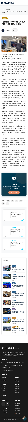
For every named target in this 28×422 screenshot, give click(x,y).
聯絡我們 (17, 405)
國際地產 (17, 381)
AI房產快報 (4, 412)
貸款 (8, 200)
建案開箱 (3, 390)
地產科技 (17, 388)
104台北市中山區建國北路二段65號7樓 (12, 365)
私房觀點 (17, 386)
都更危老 (3, 386)
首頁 (2, 9)
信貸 (21, 200)
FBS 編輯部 (8, 30)
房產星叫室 (4, 410)
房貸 (16, 200)
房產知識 (17, 392)
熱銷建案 (3, 395)
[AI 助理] (24, 418)
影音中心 (17, 390)
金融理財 (8, 9)
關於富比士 (17, 403)
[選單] (25, 2)
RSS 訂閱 (17, 413)
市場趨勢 (17, 377)
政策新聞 (3, 381)
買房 (3, 203)
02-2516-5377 (6, 367)
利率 (12, 200)
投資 (7, 203)
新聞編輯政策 (18, 408)
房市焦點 (3, 377)
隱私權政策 (17, 411)
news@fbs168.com (8, 370)
